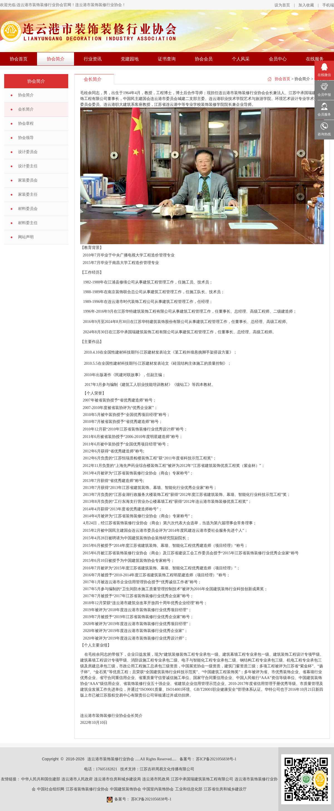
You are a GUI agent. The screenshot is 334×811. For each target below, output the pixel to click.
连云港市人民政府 (77, 779)
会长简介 (26, 109)
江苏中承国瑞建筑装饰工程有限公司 (202, 779)
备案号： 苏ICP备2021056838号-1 (208, 759)
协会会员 (204, 59)
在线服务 (315, 59)
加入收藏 (306, 5)
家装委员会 (28, 180)
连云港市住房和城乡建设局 (117, 779)
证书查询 (167, 59)
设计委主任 (28, 166)
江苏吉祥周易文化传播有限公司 (167, 769)
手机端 (328, 5)
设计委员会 (28, 152)
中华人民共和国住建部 (40, 779)
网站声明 (26, 237)
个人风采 (241, 59)
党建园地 (130, 59)
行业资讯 (93, 59)
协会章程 (26, 123)
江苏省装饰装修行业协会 (87, 789)
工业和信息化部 (188, 789)
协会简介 (56, 59)
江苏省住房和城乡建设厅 (225, 789)
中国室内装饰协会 (158, 789)
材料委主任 (28, 223)
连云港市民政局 (156, 779)
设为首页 (282, 5)
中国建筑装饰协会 (125, 789)
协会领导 (26, 138)
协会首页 (19, 59)
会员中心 (278, 59)
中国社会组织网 (50, 789)
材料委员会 (28, 209)
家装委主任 (28, 194)
